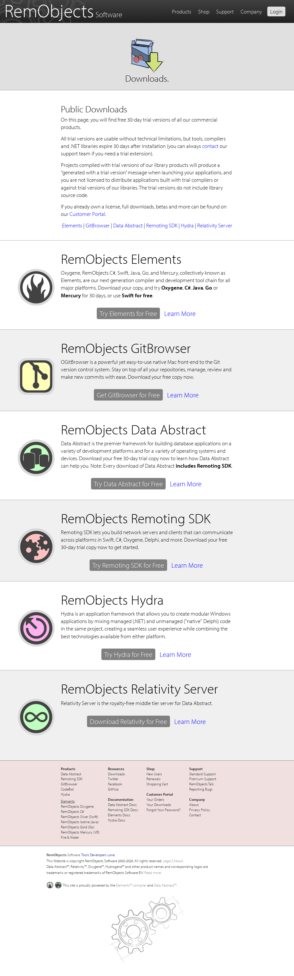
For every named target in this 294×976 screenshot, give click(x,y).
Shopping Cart (157, 784)
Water (74, 837)
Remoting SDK (161, 225)
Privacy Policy (199, 809)
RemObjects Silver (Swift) (79, 816)
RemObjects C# (72, 811)
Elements (72, 225)
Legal (167, 860)
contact (210, 146)
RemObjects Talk (201, 784)
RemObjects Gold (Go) (77, 827)
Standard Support (202, 774)
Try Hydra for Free (128, 654)
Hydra (187, 225)
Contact (195, 815)
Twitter (113, 778)
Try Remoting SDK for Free (128, 565)
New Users (154, 774)
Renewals (153, 778)
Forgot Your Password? (163, 809)
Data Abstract (128, 225)
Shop (203, 11)
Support (225, 11)
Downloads (116, 774)
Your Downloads (158, 804)
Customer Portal (87, 213)
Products (181, 11)
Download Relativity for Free (128, 721)
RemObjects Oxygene (77, 806)
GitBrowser (98, 225)
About (194, 804)
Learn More (180, 313)
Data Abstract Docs (122, 804)
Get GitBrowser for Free (128, 395)
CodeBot (67, 789)
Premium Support (202, 778)
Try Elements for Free (128, 313)
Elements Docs (119, 815)
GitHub (113, 789)
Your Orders (155, 799)
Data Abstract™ (165, 885)
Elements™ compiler (131, 885)
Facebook (115, 784)
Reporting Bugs (200, 789)
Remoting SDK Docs (123, 809)
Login (276, 11)
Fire (63, 837)
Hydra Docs (116, 820)
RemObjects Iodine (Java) (79, 821)
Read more (152, 872)
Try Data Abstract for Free (128, 483)
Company (251, 11)
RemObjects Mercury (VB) (80, 832)
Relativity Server (214, 225)
